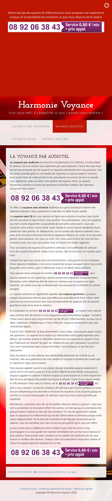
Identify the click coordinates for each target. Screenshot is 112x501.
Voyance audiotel (69, 126)
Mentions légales (83, 488)
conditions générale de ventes (55, 488)
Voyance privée (25, 139)
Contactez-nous (28, 488)
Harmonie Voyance (56, 105)
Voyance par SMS (55, 139)
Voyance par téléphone (31, 126)
